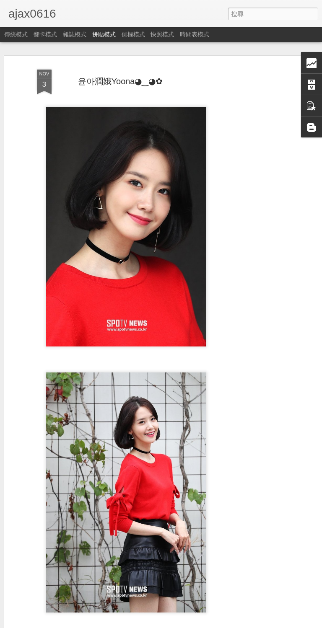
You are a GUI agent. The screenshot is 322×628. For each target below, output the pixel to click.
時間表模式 (194, 34)
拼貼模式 (104, 34)
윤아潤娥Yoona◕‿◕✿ (120, 81)
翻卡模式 (45, 34)
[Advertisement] (250, 197)
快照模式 (162, 34)
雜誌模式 (74, 34)
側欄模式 (133, 34)
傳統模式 (16, 34)
